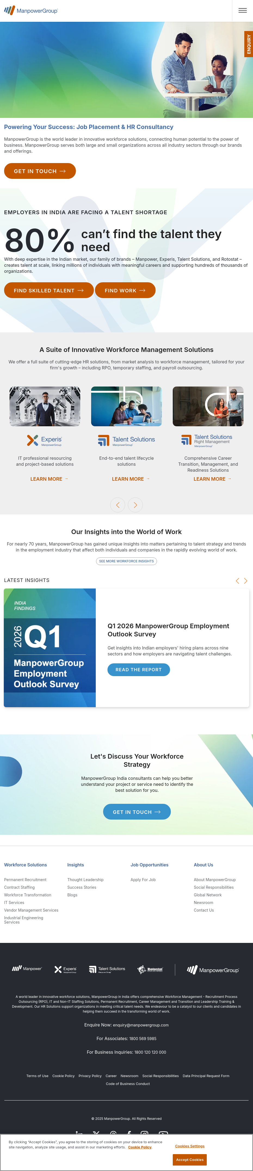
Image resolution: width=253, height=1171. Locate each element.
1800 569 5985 (142, 1040)
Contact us (204, 912)
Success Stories (81, 889)
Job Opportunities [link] (149, 866)
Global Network (208, 897)
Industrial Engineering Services (23, 922)
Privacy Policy (90, 1078)
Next (135, 505)
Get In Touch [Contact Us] (40, 172)
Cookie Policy (63, 1078)
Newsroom (203, 904)
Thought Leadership (85, 881)
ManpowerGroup (31, 12)
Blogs (72, 897)
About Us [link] (203, 866)
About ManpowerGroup (215, 881)
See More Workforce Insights (126, 561)
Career (111, 1078)
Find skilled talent (51, 291)
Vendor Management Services (31, 912)
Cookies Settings (190, 1146)
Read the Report (142, 670)
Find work (130, 291)
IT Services (14, 904)
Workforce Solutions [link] (25, 866)
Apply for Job (143, 881)
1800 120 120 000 (150, 1054)
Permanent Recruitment (25, 881)
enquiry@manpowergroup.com (141, 1027)
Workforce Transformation (27, 897)
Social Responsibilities (214, 889)
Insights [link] (75, 866)
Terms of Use (37, 1078)
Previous (117, 505)
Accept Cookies (190, 1159)
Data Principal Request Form (206, 1078)
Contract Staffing (19, 889)
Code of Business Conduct (128, 1086)
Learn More (46, 478)
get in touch (137, 814)
